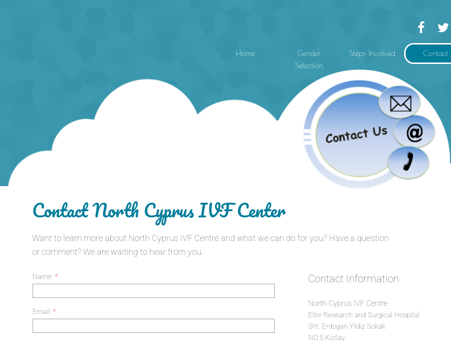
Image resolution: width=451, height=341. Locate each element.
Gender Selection (309, 59)
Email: (44, 311)
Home (245, 53)
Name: (45, 276)
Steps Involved (372, 53)
